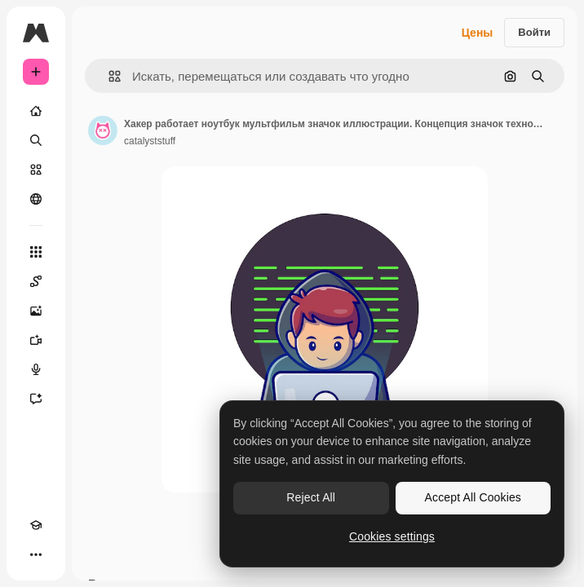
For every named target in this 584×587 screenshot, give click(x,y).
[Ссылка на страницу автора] (102, 130)
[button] (108, 76)
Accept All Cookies (473, 497)
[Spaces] (36, 281)
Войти (534, 32)
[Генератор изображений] (36, 311)
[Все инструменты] (36, 252)
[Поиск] (36, 140)
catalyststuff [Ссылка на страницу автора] (149, 141)
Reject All (310, 497)
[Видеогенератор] (36, 340)
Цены (477, 32)
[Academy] (36, 525)
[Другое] (36, 554)
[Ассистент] (36, 399)
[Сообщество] (36, 199)
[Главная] (36, 111)
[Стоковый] (36, 170)
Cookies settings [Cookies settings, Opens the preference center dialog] (392, 536)
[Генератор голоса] (36, 369)
